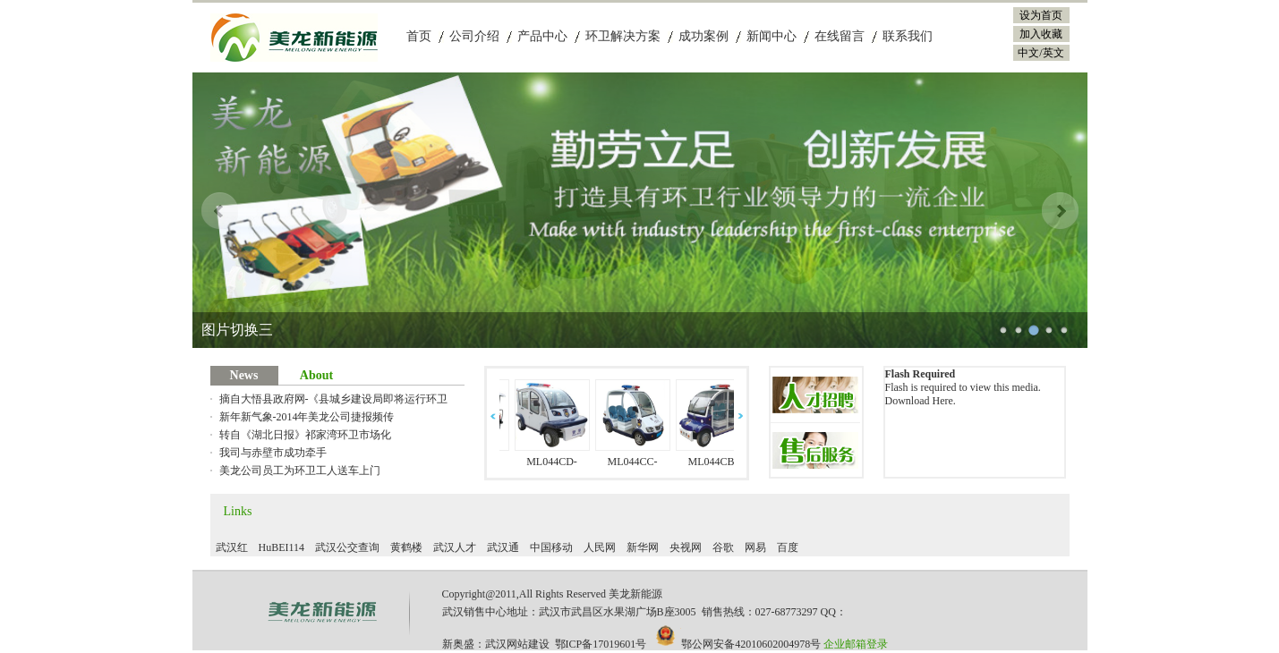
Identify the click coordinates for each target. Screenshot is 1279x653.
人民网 (600, 547)
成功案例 (703, 36)
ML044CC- (635, 461)
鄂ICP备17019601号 (601, 644)
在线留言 (839, 36)
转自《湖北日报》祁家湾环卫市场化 (305, 434)
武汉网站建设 (517, 644)
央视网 (685, 547)
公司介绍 (474, 36)
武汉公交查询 (347, 547)
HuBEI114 (282, 547)
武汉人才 (454, 547)
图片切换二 (237, 329)
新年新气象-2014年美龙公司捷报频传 (307, 417)
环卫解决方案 (623, 36)
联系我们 (908, 36)
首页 (418, 36)
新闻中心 (771, 36)
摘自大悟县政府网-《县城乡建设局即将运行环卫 (333, 399)
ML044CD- (555, 461)
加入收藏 (1040, 34)
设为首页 (1040, 15)
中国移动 (551, 547)
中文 (1028, 53)
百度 (787, 547)
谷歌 (723, 547)
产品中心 (542, 36)
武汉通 (503, 547)
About (316, 375)
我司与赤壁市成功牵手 (273, 452)
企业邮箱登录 (855, 644)
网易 (755, 547)
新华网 (643, 547)
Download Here (919, 400)
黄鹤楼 (406, 547)
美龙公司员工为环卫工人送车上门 (299, 470)
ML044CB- (716, 461)
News (244, 375)
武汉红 (232, 547)
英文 (1053, 53)
